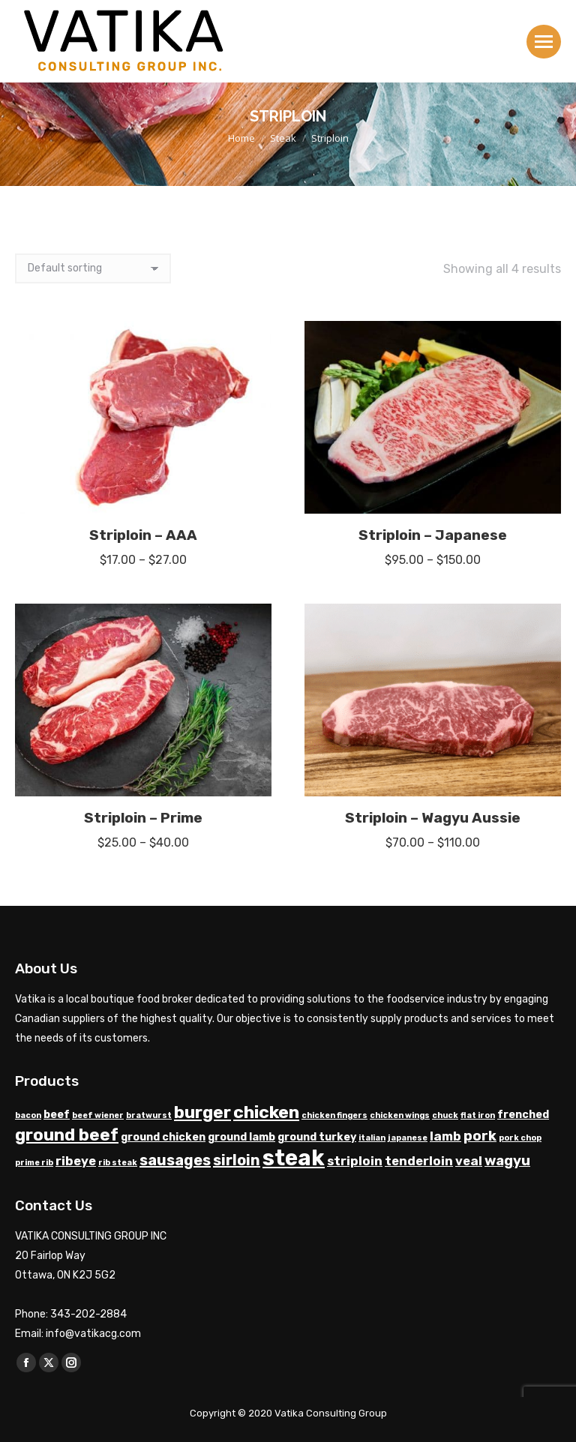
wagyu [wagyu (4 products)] (507, 1161)
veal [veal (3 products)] (468, 1161)
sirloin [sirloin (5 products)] (236, 1160)
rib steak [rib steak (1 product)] (117, 1163)
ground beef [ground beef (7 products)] (66, 1135)
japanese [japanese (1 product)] (408, 1138)
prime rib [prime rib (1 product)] (34, 1163)
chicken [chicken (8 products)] (266, 1112)
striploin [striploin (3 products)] (354, 1161)
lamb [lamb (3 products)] (445, 1136)
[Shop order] (93, 268)
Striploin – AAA (143, 535)
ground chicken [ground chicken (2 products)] (163, 1137)
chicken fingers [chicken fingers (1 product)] (335, 1115)
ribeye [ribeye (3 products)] (76, 1161)
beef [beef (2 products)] (57, 1114)
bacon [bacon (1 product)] (28, 1115)
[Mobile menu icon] (543, 41)
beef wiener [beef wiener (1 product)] (98, 1115)
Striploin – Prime (143, 817)
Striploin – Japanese (432, 535)
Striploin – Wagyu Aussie (432, 817)
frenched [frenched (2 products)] (523, 1114)
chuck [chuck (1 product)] (445, 1115)
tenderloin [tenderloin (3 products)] (419, 1161)
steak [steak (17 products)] (293, 1158)
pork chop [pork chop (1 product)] (520, 1138)
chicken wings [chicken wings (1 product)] (400, 1115)
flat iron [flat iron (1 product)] (477, 1115)
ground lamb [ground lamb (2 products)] (241, 1137)
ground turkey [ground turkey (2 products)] (317, 1137)
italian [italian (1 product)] (372, 1138)
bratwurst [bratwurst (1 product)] (149, 1115)
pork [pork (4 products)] (480, 1136)
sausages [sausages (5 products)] (175, 1160)
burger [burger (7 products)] (202, 1112)
